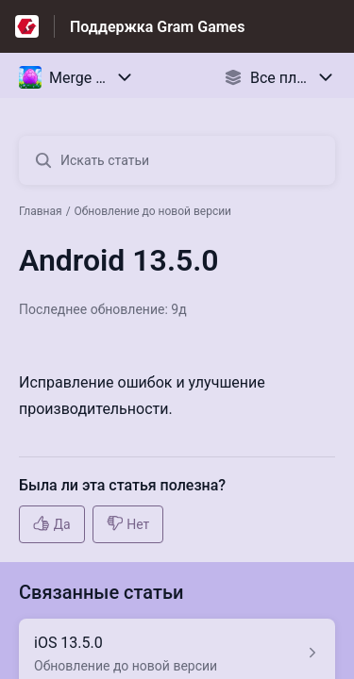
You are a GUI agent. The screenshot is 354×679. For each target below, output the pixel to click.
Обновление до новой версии (153, 211)
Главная (40, 211)
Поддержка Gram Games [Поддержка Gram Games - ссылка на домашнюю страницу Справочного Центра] (157, 27)
